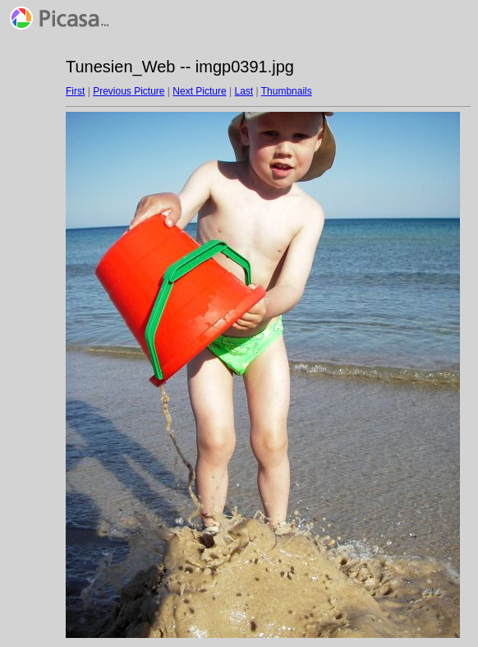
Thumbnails (286, 91)
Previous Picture (128, 91)
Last (243, 91)
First (75, 91)
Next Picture (199, 91)
